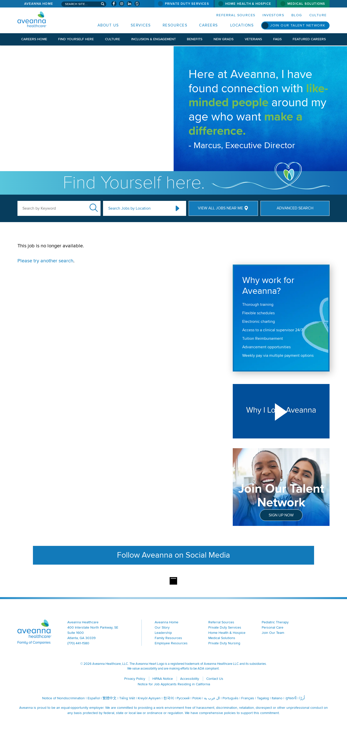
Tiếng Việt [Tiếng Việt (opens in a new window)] (127, 698)
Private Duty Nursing (224, 643)
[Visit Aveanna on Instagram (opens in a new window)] (121, 3)
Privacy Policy (134, 679)
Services (141, 25)
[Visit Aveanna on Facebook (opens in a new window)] (113, 3)
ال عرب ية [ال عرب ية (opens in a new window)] (212, 698)
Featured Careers (309, 39)
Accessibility (189, 679)
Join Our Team (273, 633)
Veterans (253, 39)
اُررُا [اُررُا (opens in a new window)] (302, 698)
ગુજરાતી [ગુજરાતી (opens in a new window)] (291, 698)
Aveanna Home (38, 4)
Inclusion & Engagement (153, 39)
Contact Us (214, 679)
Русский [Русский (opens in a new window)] (183, 698)
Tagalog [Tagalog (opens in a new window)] (263, 698)
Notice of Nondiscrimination (63, 698)
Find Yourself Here (76, 39)
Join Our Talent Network (297, 25)
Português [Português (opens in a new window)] (230, 698)
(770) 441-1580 (78, 643)
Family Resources (168, 638)
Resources (175, 25)
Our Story (162, 627)
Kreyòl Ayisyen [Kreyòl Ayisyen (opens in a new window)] (149, 698)
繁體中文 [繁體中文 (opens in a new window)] (109, 698)
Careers (208, 25)
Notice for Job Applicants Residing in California (174, 684)
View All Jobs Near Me (220, 208)
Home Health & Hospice (248, 4)
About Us (108, 25)
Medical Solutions (306, 4)
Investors (273, 15)
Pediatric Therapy (275, 622)
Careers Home (34, 39)
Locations (242, 25)
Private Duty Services (187, 4)
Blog (296, 15)
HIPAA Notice (162, 679)
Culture (318, 15)
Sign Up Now (281, 515)
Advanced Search (295, 208)
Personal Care (272, 627)
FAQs (277, 39)
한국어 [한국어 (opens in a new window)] (168, 698)
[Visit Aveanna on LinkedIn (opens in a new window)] (129, 3)
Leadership (163, 633)
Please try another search (45, 261)
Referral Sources (235, 15)
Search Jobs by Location (129, 208)
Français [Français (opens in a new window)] (247, 698)
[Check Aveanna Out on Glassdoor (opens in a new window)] (137, 3)
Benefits (194, 39)
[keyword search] (59, 208)
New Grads (223, 39)
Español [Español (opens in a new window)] (94, 698)
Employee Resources (171, 643)
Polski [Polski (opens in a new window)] (196, 698)
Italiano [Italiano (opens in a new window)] (277, 698)
